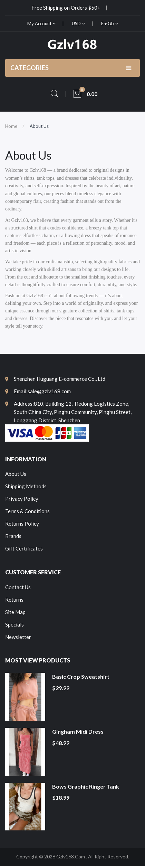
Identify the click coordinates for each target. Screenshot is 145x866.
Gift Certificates (24, 548)
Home (11, 126)
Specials (14, 624)
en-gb (109, 23)
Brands (13, 536)
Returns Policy (22, 523)
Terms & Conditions (27, 511)
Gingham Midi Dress (78, 731)
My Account (41, 23)
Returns (14, 599)
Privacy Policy (21, 499)
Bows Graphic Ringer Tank (85, 786)
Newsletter (18, 637)
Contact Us (18, 587)
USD (78, 23)
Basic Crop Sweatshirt (80, 676)
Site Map (15, 612)
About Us (39, 126)
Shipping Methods (26, 486)
